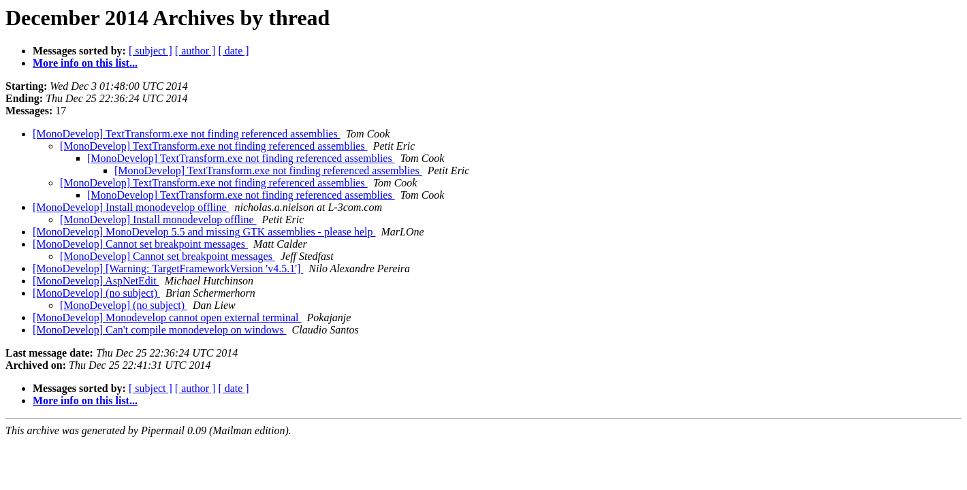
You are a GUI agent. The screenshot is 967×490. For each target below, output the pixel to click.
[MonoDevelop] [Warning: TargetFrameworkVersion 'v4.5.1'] (168, 268)
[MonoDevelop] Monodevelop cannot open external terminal (167, 317)
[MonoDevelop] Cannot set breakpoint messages (140, 244)
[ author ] (195, 50)
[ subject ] (150, 50)
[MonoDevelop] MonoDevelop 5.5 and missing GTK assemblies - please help (204, 232)
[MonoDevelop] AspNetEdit (96, 281)
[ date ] (233, 50)
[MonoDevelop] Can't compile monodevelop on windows (160, 330)
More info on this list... (85, 63)
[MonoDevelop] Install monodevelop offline (131, 207)
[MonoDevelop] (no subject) (96, 293)
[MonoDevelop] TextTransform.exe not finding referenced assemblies (186, 134)
